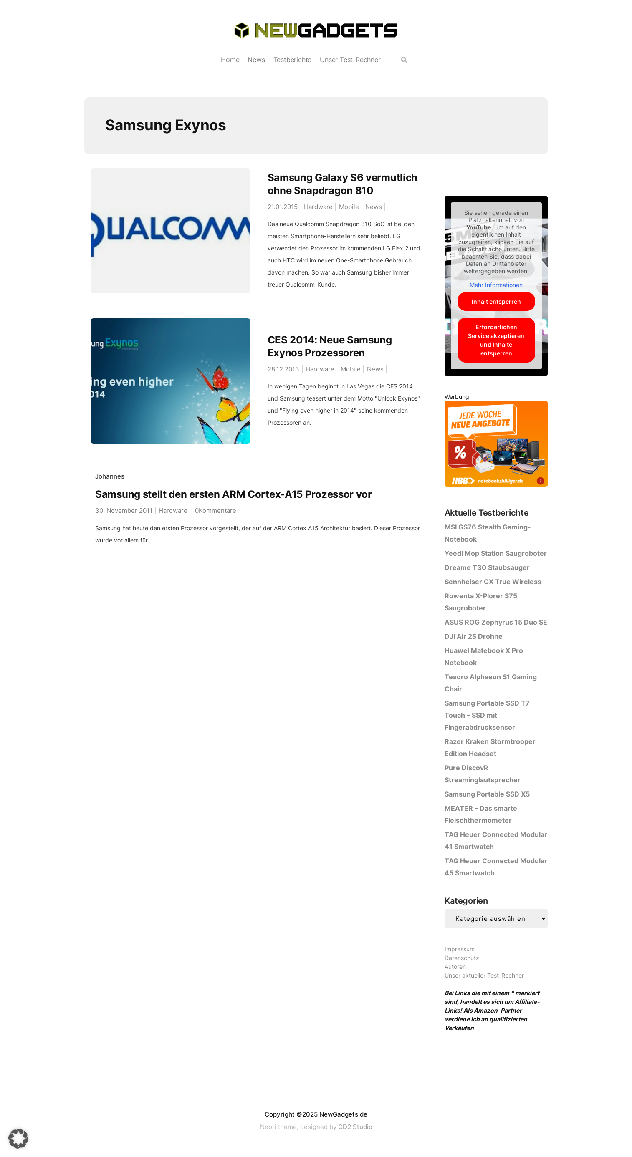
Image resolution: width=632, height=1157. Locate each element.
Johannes (109, 476)
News (256, 59)
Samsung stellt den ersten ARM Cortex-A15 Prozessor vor (233, 494)
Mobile (349, 207)
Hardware (318, 207)
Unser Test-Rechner (350, 59)
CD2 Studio (355, 1127)
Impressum (460, 949)
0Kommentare (215, 510)
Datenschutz (462, 957)
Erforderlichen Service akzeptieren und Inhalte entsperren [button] (496, 340)
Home (230, 59)
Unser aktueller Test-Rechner (484, 975)
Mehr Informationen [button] (496, 284)
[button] (18, 1138)
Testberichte (292, 59)
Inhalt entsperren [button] (496, 301)
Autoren (455, 966)
